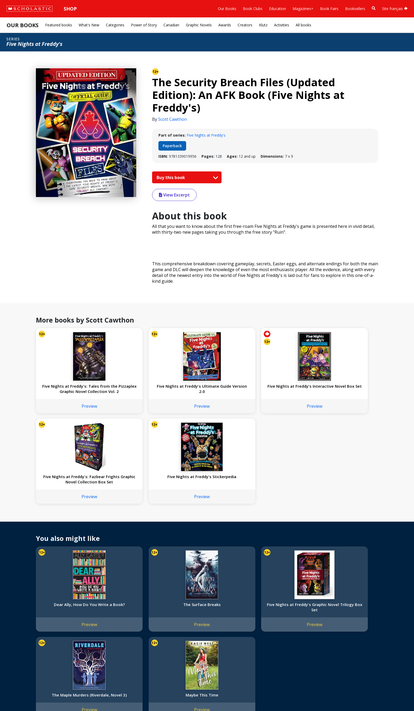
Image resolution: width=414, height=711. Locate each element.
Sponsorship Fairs (25, 637)
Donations (18, 630)
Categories (115, 24)
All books (303, 24)
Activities (281, 24)
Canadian (171, 24)
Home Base (135, 599)
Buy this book (186, 177)
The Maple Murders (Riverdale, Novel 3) (275, 522)
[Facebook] (177, 600)
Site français (395, 8)
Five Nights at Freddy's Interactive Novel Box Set (206, 388)
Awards (224, 24)
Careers (16, 649)
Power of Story (144, 24)
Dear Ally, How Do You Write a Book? (67, 522)
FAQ (76, 611)
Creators (245, 24)
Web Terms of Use (70, 695)
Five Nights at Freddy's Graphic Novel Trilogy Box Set (206, 524)
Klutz (263, 24)
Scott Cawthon (172, 119)
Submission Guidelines (29, 656)
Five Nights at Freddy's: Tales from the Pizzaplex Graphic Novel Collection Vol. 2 (68, 391)
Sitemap (16, 695)
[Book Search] (373, 8)
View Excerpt (174, 195)
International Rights (89, 599)
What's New (89, 24)
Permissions (83, 605)
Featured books (58, 24)
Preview (67, 411)
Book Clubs (252, 8)
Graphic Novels (199, 24)
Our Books (227, 8)
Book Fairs (329, 8)
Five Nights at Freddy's (206, 135)
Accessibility (20, 624)
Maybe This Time (344, 519)
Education (277, 8)
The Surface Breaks (137, 519)
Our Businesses (23, 611)
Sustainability (21, 643)
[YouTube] (187, 600)
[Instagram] (166, 600)
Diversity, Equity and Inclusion (35, 618)
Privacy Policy (38, 695)
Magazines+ (303, 8)
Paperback (172, 145)
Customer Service (179, 607)
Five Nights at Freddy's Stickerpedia (345, 388)
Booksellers (355, 8)
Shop (70, 9)
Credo (15, 605)
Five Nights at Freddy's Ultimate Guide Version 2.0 (137, 388)
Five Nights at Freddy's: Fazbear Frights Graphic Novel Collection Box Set (275, 391)
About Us (17, 599)
